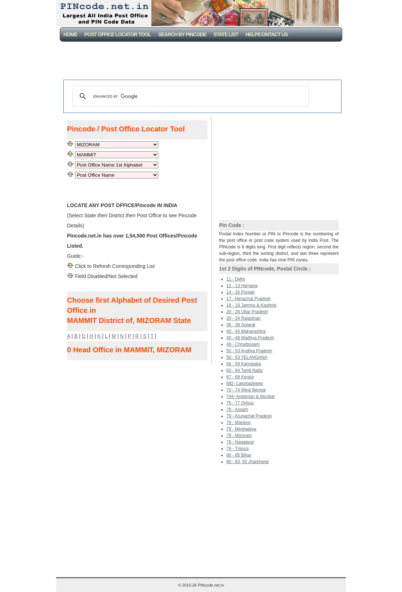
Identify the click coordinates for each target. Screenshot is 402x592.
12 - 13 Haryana (241, 285)
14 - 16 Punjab (240, 292)
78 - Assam (237, 409)
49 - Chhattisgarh (243, 344)
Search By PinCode (182, 34)
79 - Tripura (237, 448)
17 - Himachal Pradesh (248, 298)
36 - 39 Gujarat (240, 324)
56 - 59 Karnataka (243, 363)
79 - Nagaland (240, 442)
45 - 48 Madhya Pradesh (250, 337)
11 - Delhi (235, 279)
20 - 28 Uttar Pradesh (247, 311)
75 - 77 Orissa (240, 403)
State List (226, 34)
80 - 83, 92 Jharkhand (247, 461)
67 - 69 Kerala (240, 376)
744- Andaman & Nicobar (250, 396)
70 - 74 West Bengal (246, 389)
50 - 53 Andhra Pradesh (249, 350)
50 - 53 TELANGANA (246, 357)
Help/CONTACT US (267, 34)
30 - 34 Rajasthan (243, 318)
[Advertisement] (202, 61)
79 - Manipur (238, 422)
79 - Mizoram (239, 435)
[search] (189, 96)
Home (70, 34)
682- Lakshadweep (244, 383)
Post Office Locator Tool (117, 34)
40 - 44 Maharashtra (245, 331)
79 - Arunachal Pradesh (249, 416)
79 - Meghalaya (241, 429)
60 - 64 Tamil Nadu (244, 370)
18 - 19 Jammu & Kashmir (251, 305)
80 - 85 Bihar (238, 455)
